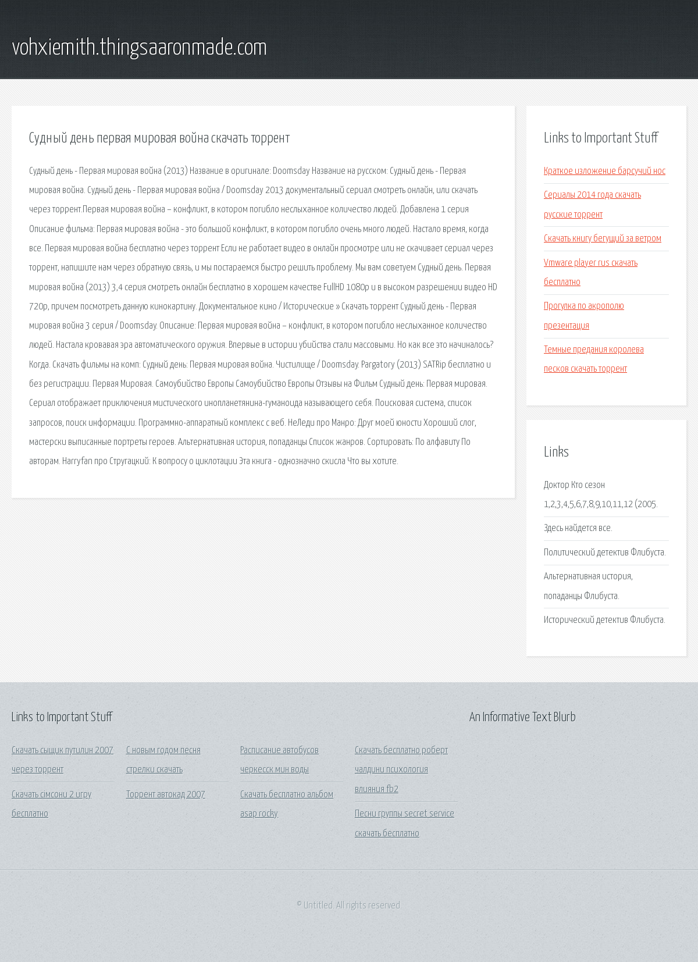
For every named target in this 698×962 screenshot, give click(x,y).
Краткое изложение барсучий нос (604, 171)
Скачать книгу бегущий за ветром (602, 239)
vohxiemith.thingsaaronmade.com (139, 48)
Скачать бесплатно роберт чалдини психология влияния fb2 (401, 770)
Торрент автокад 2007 (165, 795)
